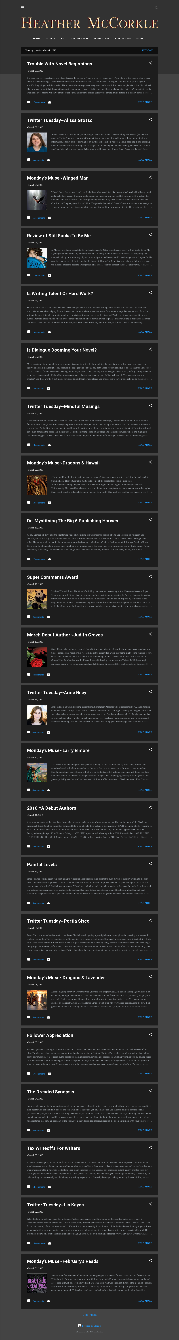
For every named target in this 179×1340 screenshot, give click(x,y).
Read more (145, 102)
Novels (46, 38)
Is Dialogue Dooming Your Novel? (62, 350)
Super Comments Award (52, 577)
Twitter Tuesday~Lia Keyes (55, 1205)
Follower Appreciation (50, 1036)
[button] (150, 64)
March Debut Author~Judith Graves (65, 635)
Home (32, 38)
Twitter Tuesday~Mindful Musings (63, 407)
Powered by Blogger (89, 1326)
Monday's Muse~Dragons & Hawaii (63, 463)
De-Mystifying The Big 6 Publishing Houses (72, 521)
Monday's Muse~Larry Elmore (58, 751)
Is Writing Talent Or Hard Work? (60, 294)
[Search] (156, 8)
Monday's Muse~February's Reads (62, 1262)
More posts (89, 1316)
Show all (147, 51)
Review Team (75, 38)
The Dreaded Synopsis (50, 1092)
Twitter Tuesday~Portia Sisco (58, 921)
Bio (59, 38)
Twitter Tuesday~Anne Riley (56, 693)
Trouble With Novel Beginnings (59, 64)
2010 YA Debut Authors (51, 808)
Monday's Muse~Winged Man (58, 178)
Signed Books (141, 38)
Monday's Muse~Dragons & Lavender (66, 978)
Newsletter (97, 38)
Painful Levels (42, 865)
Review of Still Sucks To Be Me (59, 236)
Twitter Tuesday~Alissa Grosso (60, 121)
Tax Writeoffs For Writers (53, 1149)
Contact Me (119, 38)
